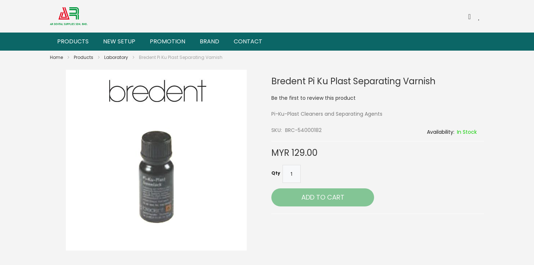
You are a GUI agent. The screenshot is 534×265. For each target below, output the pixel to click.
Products (84, 57)
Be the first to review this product (313, 98)
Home (57, 57)
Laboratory (116, 57)
